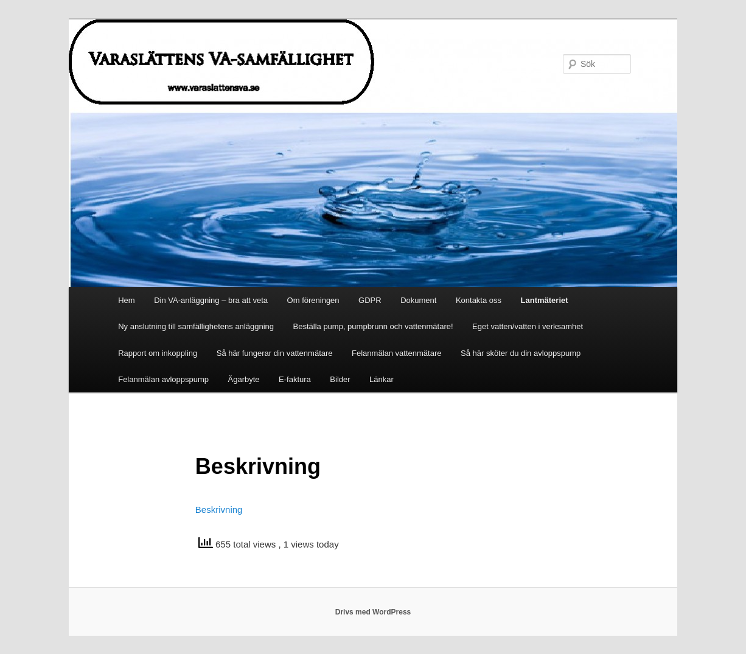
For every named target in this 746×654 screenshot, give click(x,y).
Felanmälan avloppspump (163, 379)
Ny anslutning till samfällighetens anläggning (196, 326)
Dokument (418, 300)
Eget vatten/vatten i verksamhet (527, 326)
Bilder (340, 379)
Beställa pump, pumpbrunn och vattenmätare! (373, 326)
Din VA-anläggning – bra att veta (211, 300)
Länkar (381, 379)
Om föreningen (313, 300)
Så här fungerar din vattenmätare (275, 353)
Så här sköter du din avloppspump (520, 353)
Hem (126, 300)
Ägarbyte (244, 379)
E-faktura (295, 379)
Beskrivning (219, 509)
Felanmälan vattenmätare (396, 353)
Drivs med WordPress (373, 612)
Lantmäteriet (544, 300)
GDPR (370, 300)
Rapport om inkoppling (157, 353)
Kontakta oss (478, 300)
